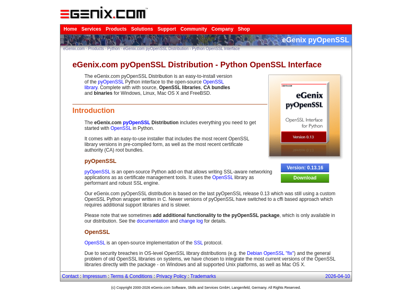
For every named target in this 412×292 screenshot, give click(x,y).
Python (113, 48)
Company (222, 29)
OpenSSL (121, 128)
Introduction (93, 110)
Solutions (142, 29)
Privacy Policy (172, 276)
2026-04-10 (337, 276)
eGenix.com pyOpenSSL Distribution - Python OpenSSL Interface (181, 48)
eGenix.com (73, 48)
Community (193, 29)
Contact (70, 276)
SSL (198, 243)
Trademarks (203, 276)
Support (166, 29)
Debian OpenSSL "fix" (270, 253)
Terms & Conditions (131, 276)
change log (191, 221)
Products (116, 29)
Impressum (94, 276)
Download (304, 178)
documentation (153, 221)
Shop (244, 29)
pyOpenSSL (111, 82)
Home (70, 29)
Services (91, 29)
